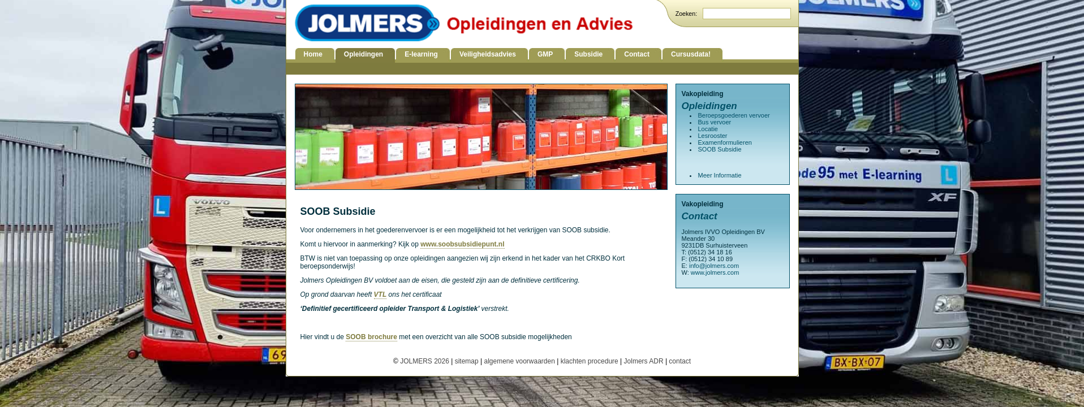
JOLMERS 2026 (425, 361)
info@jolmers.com (714, 265)
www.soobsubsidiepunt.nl (462, 244)
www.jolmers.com (715, 272)
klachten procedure (589, 361)
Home (313, 54)
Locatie (708, 128)
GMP (545, 54)
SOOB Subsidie (720, 149)
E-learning (421, 54)
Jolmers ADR (644, 361)
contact (680, 361)
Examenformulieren (725, 142)
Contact (636, 54)
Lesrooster (713, 135)
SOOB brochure (371, 337)
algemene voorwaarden (519, 361)
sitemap (467, 361)
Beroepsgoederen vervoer (734, 115)
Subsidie (588, 54)
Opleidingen (363, 54)
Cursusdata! (691, 54)
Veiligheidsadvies (487, 54)
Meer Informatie (720, 175)
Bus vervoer (715, 122)
